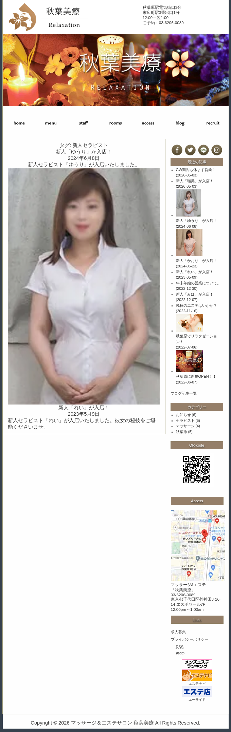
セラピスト (185, 420)
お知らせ (183, 415)
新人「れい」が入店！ (83, 407)
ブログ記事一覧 (184, 393)
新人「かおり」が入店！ (196, 261)
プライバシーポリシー (189, 639)
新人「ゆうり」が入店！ (84, 151)
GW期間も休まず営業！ (196, 170)
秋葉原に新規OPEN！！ (196, 376)
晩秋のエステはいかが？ (196, 305)
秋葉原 (181, 432)
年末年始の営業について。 (198, 283)
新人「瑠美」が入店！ (194, 181)
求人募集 (178, 632)
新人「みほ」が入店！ (194, 294)
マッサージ (185, 426)
